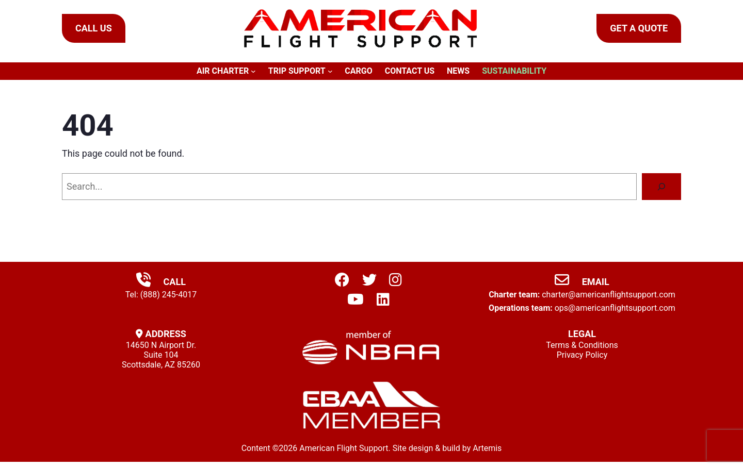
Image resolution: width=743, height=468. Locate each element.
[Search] (661, 186)
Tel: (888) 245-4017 (161, 294)
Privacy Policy (582, 355)
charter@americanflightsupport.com (608, 294)
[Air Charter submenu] (253, 71)
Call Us (93, 28)
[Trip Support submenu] (330, 71)
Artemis (487, 448)
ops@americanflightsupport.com (615, 308)
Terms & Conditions (582, 345)
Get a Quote (639, 28)
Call (161, 281)
